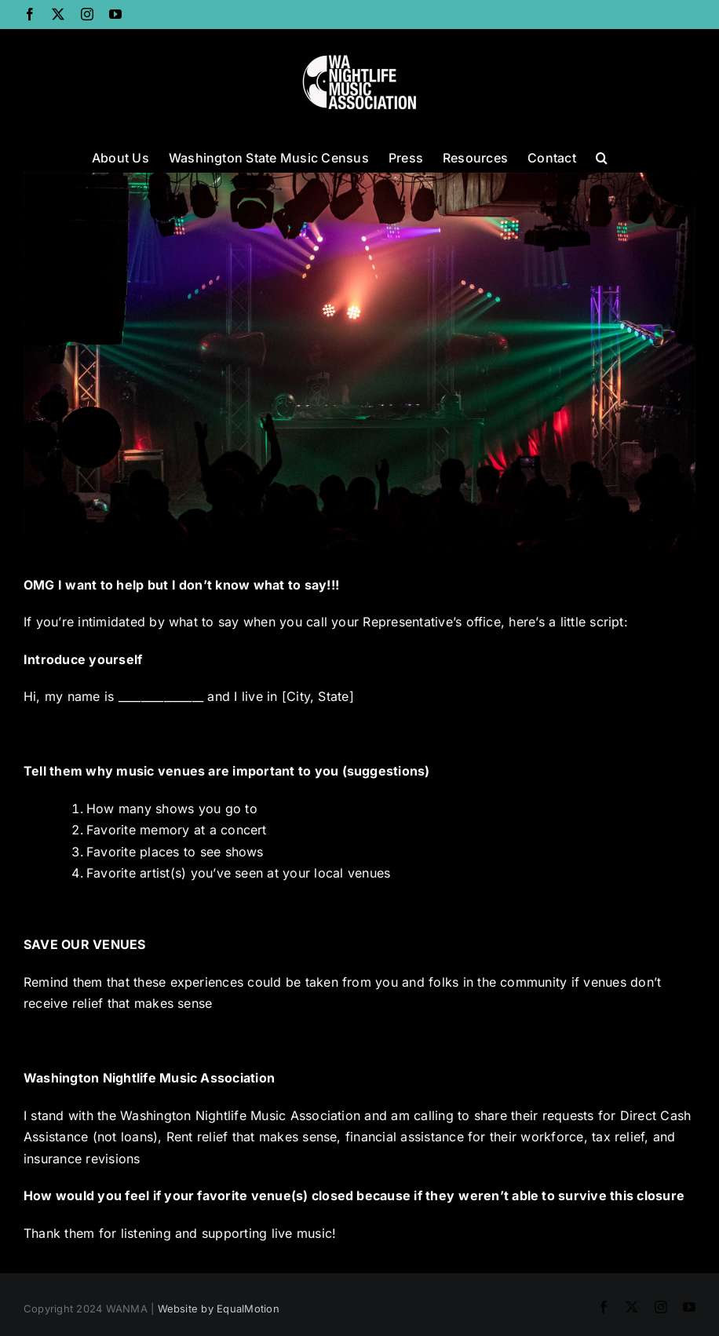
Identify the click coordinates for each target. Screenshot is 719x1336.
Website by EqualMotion (218, 1308)
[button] (602, 156)
